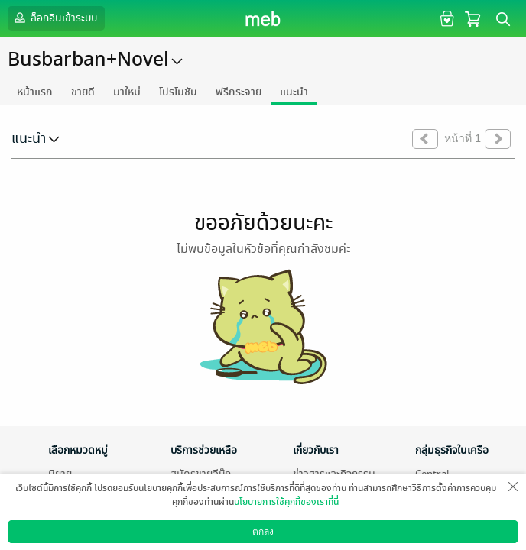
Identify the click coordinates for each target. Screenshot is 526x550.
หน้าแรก (35, 92)
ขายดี (83, 92)
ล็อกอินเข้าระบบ (54, 17)
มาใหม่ (127, 92)
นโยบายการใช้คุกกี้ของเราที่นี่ (286, 502)
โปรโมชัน (178, 92)
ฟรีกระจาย (238, 92)
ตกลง (263, 531)
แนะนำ (294, 92)
